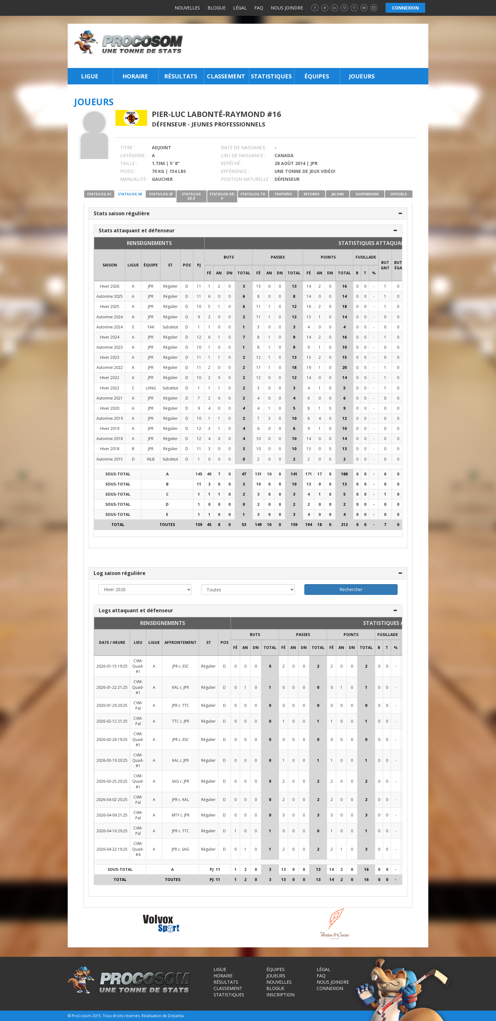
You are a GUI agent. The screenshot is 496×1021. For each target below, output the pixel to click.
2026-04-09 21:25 (111, 815)
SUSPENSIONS (367, 194)
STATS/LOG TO (252, 194)
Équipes (316, 76)
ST (170, 265)
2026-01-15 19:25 (111, 666)
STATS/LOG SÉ (161, 194)
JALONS (338, 194)
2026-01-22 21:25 (111, 687)
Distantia (176, 1015)
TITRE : (127, 147)
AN (219, 273)
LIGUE (133, 265)
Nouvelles (187, 8)
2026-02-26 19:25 (111, 739)
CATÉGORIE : (133, 155)
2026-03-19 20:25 (111, 760)
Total (243, 273)
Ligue (89, 76)
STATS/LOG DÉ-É (191, 196)
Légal (240, 8)
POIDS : (128, 171)
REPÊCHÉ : (231, 163)
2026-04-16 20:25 (111, 831)
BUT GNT (385, 265)
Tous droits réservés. (122, 1015)
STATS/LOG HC (99, 194)
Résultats (180, 76)
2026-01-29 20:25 (111, 705)
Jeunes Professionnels (228, 124)
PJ (199, 265)
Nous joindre (287, 8)
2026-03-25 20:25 (111, 781)
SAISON (109, 265)
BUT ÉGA (398, 265)
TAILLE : (128, 163)
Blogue (217, 8)
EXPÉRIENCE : (235, 171)
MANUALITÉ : (134, 179)
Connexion (330, 988)
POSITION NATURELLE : (246, 179)
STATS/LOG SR (130, 194)
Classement (226, 76)
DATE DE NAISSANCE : (244, 147)
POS (187, 265)
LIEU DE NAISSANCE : (243, 155)
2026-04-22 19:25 (111, 849)
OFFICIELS (398, 194)
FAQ (258, 8)
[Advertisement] (307, 46)
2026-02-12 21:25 (111, 721)
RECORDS (311, 194)
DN (229, 273)
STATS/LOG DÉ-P (222, 196)
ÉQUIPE (151, 265)
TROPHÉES (283, 194)
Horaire (135, 76)
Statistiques (271, 76)
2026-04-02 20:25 (111, 799)
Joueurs (362, 76)
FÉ (209, 273)
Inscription (280, 995)
